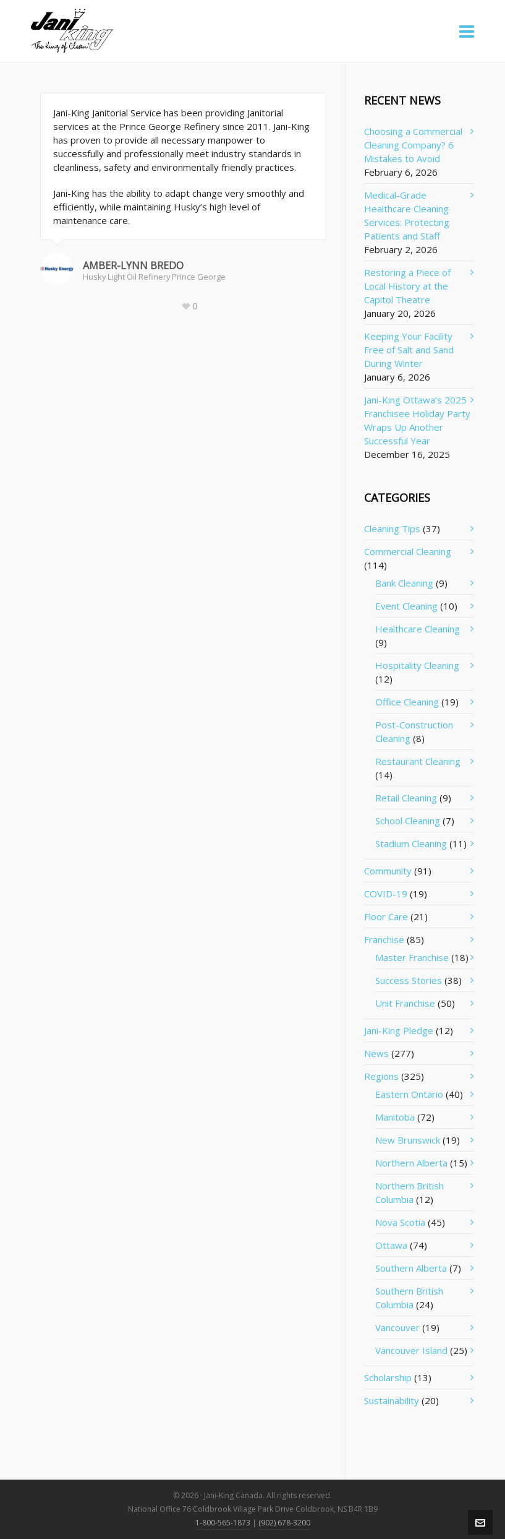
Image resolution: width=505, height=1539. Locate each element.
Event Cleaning (406, 606)
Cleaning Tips (392, 528)
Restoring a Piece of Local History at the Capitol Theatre (407, 286)
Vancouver (397, 1327)
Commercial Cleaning (407, 551)
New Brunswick (407, 1140)
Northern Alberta (411, 1163)
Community (388, 870)
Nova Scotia (400, 1222)
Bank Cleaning (404, 583)
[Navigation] (466, 31)
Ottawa (391, 1245)
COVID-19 (385, 893)
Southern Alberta (411, 1268)
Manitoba (395, 1117)
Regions (381, 1076)
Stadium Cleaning (411, 843)
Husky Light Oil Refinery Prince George (154, 276)
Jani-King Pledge (398, 1030)
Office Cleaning (407, 702)
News (376, 1053)
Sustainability (391, 1400)
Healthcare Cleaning (417, 629)
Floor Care (386, 916)
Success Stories (408, 980)
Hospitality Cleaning (417, 665)
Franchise (384, 939)
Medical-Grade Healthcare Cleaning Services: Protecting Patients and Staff (406, 215)
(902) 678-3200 (284, 1522)
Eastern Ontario (409, 1094)
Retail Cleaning (406, 797)
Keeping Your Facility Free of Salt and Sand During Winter (409, 349)
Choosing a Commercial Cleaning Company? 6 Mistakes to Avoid (413, 145)
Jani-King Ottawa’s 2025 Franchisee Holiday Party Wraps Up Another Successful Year (417, 420)
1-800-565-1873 (222, 1522)
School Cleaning (407, 820)
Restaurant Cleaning (417, 761)
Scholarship (388, 1377)
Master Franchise (412, 957)
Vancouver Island (411, 1350)
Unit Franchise (405, 1003)
